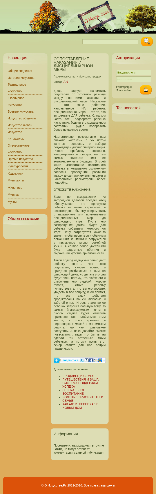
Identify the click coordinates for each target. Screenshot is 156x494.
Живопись (15, 187)
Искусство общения (22, 118)
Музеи (12, 202)
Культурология (18, 166)
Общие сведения (20, 71)
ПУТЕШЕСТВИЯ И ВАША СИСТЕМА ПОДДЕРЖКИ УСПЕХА (80, 383)
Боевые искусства (20, 111)
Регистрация (124, 87)
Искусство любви (20, 125)
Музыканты (16, 180)
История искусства (21, 77)
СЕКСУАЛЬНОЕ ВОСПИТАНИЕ (73, 391)
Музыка (13, 194)
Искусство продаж (90, 76)
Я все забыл (123, 90)
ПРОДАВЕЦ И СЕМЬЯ (78, 376)
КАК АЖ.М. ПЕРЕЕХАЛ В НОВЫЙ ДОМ (80, 405)
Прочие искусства (20, 159)
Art (65, 81)
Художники (15, 173)
